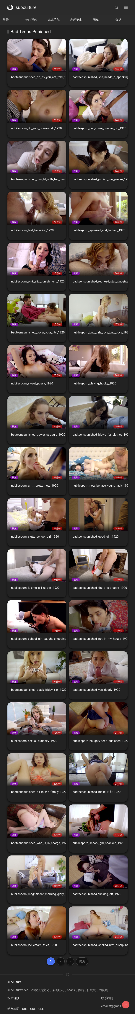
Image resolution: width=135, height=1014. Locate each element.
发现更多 (76, 20)
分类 (118, 20)
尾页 (82, 961)
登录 (6, 20)
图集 (96, 20)
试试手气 (54, 20)
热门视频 (31, 20)
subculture (21, 7)
